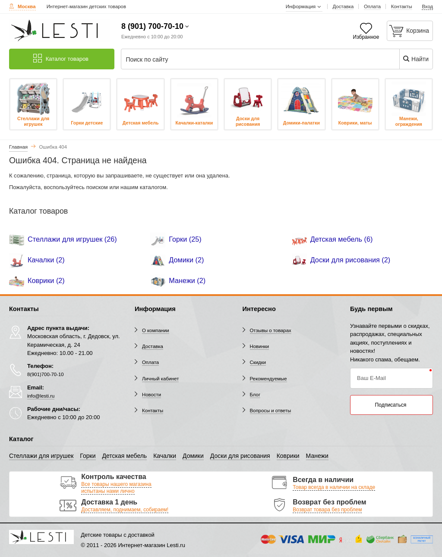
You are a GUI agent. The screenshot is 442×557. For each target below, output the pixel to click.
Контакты (152, 410)
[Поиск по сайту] (250, 59)
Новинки (259, 346)
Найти (415, 59)
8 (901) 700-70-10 (152, 26)
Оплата (150, 362)
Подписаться (391, 405)
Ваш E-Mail (371, 378)
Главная (18, 146)
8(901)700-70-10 (45, 374)
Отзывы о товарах (270, 330)
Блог (255, 394)
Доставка (152, 346)
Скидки (258, 362)
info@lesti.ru (40, 395)
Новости (151, 394)
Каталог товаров (60, 58)
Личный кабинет (160, 378)
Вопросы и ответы (270, 410)
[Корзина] (410, 31)
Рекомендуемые (268, 378)
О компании (155, 330)
